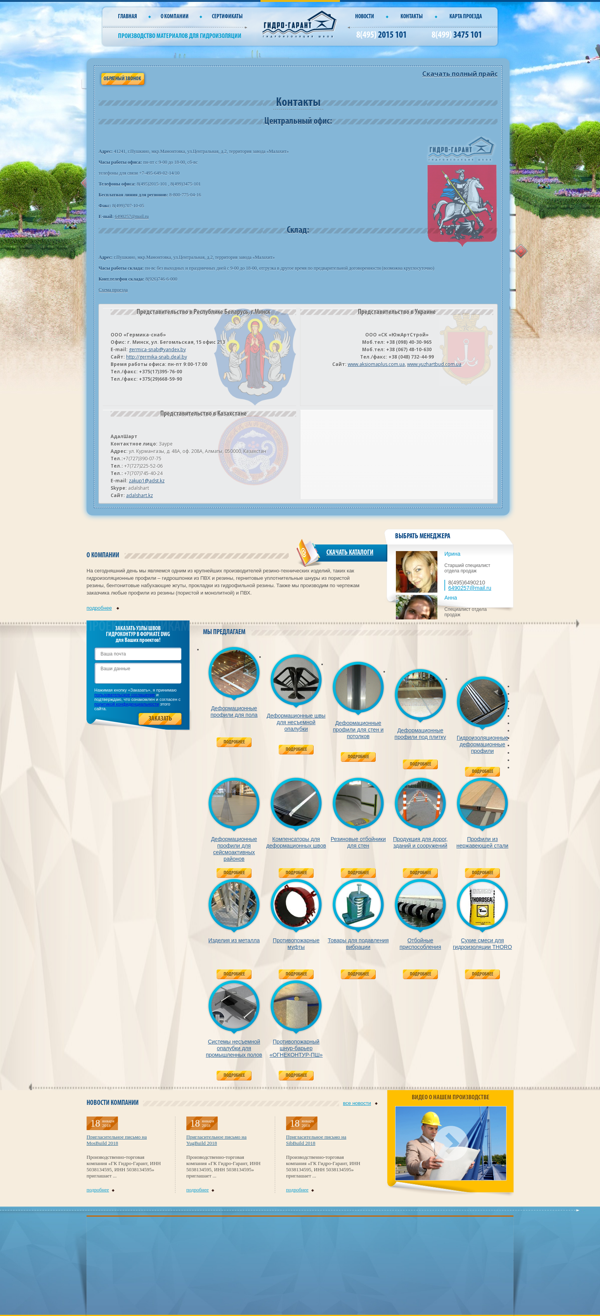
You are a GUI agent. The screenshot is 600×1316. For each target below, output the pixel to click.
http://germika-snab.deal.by (156, 357)
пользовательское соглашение (124, 694)
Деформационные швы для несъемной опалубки (296, 722)
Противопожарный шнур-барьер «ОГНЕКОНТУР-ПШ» (296, 1048)
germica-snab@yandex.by (157, 349)
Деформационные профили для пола (233, 711)
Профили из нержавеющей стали (482, 842)
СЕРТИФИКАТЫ (227, 17)
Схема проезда (113, 290)
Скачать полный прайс (460, 73)
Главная (127, 17)
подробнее (103, 608)
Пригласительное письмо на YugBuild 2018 (216, 1140)
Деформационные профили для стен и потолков (358, 729)
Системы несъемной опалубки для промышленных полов (234, 1048)
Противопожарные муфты (296, 943)
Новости (364, 17)
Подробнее (234, 742)
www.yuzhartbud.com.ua (434, 364)
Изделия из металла (234, 940)
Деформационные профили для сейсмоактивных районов (234, 849)
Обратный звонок (122, 79)
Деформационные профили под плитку (420, 733)
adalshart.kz (139, 495)
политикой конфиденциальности (126, 704)
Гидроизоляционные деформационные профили (482, 744)
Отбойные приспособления (420, 943)
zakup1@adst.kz (147, 480)
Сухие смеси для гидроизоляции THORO (482, 943)
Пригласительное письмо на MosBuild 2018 (117, 1140)
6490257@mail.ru (132, 216)
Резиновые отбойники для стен (358, 842)
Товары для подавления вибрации (358, 943)
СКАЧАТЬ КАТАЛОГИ (349, 553)
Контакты (412, 17)
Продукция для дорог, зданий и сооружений (420, 842)
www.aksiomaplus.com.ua (376, 364)
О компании (175, 17)
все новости (360, 1103)
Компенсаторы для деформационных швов (296, 842)
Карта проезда (465, 17)
